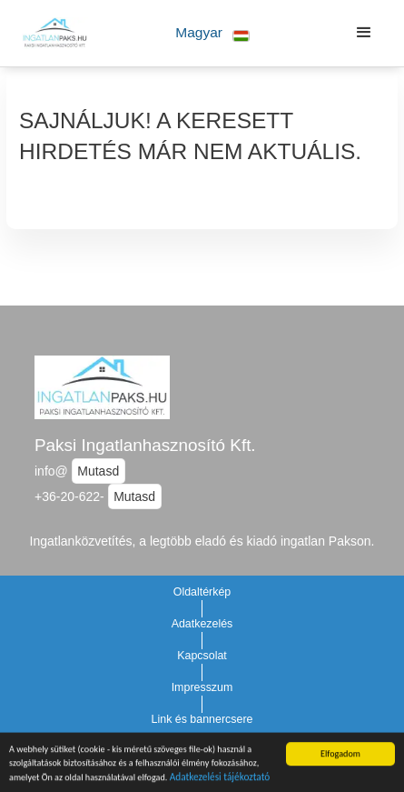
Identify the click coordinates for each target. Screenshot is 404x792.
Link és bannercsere (202, 719)
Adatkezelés (202, 623)
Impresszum (202, 687)
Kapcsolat (202, 655)
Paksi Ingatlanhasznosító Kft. (145, 445)
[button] (213, 33)
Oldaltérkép (202, 592)
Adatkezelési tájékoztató (220, 778)
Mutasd (98, 471)
